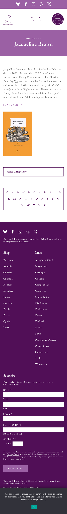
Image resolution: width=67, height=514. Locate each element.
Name (7, 390)
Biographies (41, 266)
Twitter (49, 4)
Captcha (9, 439)
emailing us (8, 457)
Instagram (33, 4)
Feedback (39, 321)
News (38, 334)
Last (6, 409)
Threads (41, 4)
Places (6, 315)
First (6, 399)
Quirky (6, 321)
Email (7, 414)
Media (38, 328)
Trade (38, 358)
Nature (6, 297)
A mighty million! (44, 260)
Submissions (41, 352)
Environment (41, 309)
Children (7, 273)
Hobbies (7, 285)
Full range (8, 260)
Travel (6, 328)
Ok (34, 507)
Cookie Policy (42, 297)
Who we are (41, 364)
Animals (7, 266)
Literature (8, 291)
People (6, 309)
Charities (39, 279)
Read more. (24, 242)
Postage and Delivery (45, 340)
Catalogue (40, 273)
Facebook (26, 4)
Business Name (12, 425)
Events (38, 315)
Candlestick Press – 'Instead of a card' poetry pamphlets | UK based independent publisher (8, 19)
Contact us (40, 291)
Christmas (8, 279)
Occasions (8, 303)
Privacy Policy (42, 346)
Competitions (42, 285)
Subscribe (15, 469)
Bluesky (18, 4)
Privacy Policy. (13, 454)
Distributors (41, 303)
